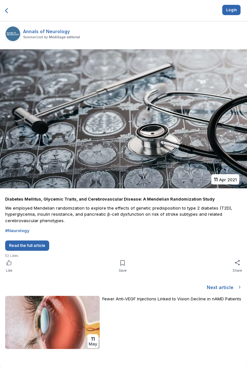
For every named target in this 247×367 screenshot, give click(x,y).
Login (231, 9)
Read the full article (27, 245)
